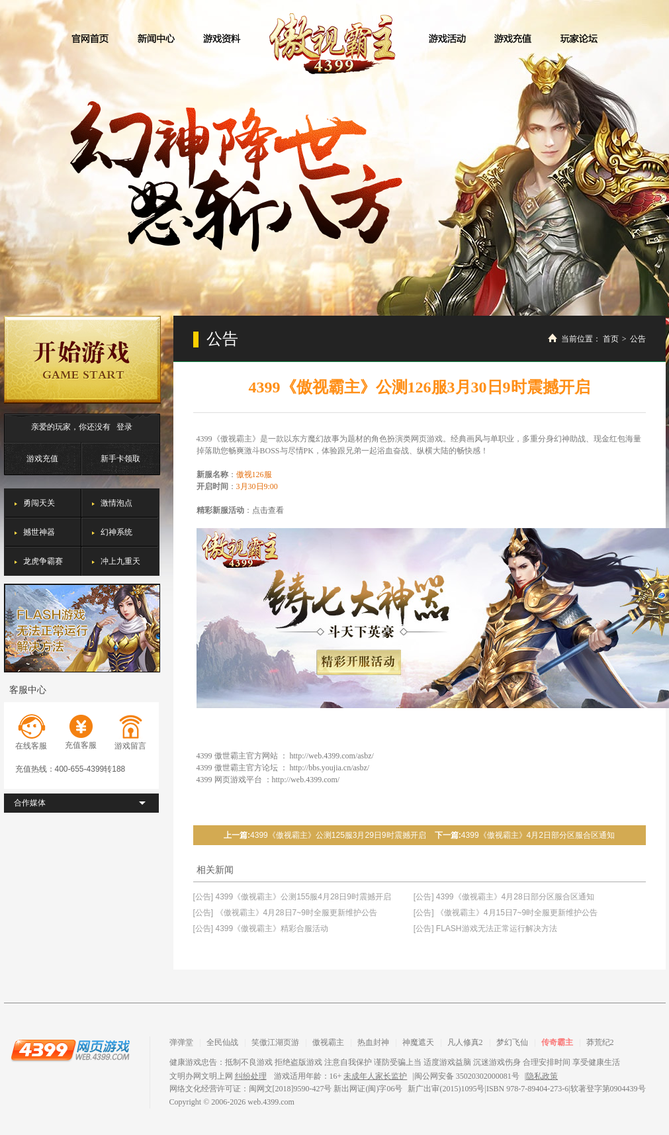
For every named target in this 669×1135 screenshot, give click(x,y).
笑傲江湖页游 (275, 1042)
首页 (611, 338)
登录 (124, 426)
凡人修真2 (465, 1042)
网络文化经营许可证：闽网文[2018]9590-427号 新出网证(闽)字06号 (286, 1088)
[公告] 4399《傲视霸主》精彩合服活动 (261, 928)
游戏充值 (42, 458)
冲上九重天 (120, 561)
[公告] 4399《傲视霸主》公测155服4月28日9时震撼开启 (292, 896)
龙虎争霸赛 (43, 561)
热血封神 (373, 1042)
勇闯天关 (39, 503)
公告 (638, 338)
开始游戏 (82, 360)
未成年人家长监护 (375, 1076)
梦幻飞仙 (512, 1042)
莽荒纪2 (600, 1042)
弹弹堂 (181, 1042)
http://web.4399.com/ (306, 779)
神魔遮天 (418, 1042)
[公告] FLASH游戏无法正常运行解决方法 (485, 928)
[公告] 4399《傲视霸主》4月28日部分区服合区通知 (504, 896)
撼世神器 (39, 532)
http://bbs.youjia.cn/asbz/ (330, 767)
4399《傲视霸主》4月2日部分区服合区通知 (538, 835)
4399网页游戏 (70, 1049)
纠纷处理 (251, 1076)
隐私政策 (542, 1076)
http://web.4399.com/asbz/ (332, 755)
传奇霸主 (557, 1042)
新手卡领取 (120, 458)
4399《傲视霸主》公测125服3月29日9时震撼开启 (337, 835)
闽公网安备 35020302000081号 (466, 1076)
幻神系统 (116, 532)
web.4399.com (270, 1102)
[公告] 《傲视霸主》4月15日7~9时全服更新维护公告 (506, 912)
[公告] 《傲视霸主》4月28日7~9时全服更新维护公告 (285, 912)
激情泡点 (116, 503)
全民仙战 (222, 1042)
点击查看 (268, 510)
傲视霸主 (334, 43)
